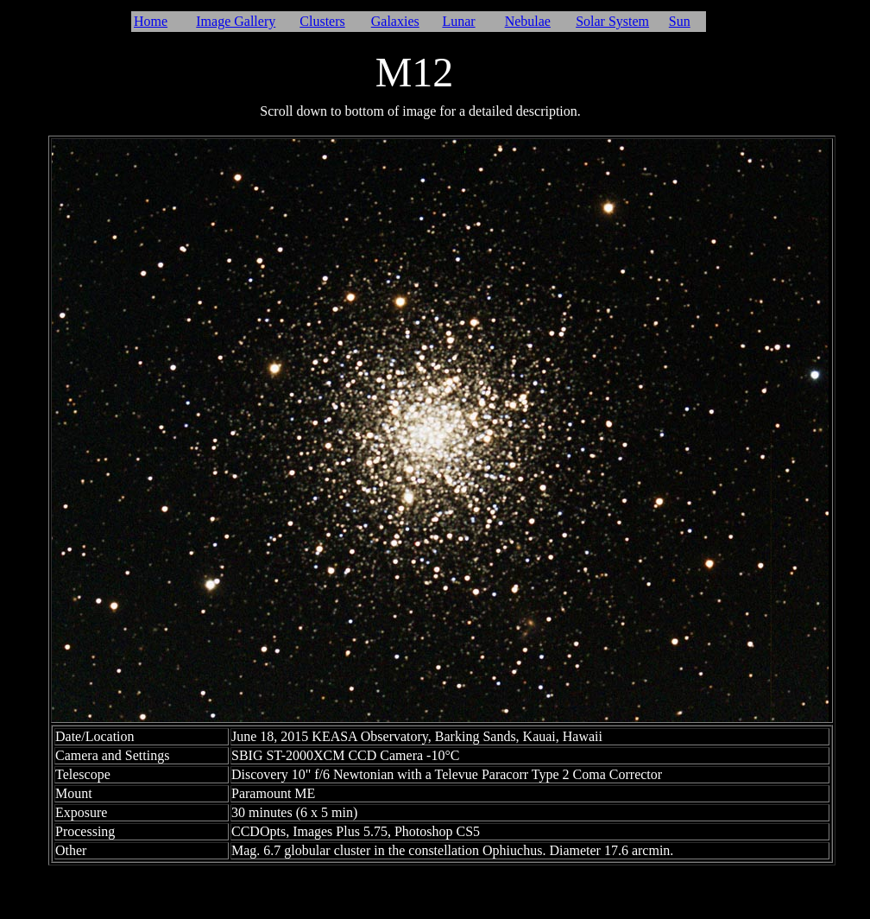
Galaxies (395, 21)
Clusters (321, 21)
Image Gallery (235, 21)
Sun (679, 21)
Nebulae (528, 21)
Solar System (612, 21)
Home (150, 21)
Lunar (458, 21)
